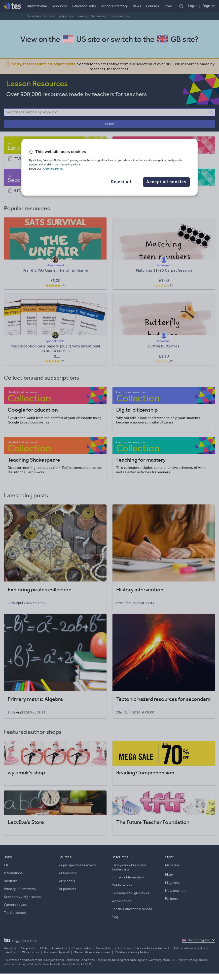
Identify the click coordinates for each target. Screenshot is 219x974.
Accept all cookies (166, 182)
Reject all (121, 182)
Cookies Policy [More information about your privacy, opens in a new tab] (53, 168)
